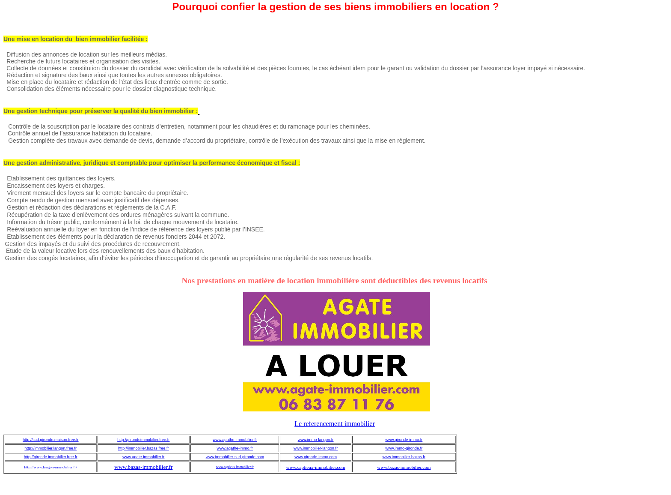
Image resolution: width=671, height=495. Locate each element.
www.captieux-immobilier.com (315, 467)
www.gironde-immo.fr (403, 440)
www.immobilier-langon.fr (316, 448)
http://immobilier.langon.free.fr (50, 448)
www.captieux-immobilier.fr (235, 467)
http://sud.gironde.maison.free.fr (51, 440)
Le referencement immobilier (334, 423)
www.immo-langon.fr (316, 440)
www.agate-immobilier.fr (143, 457)
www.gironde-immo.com (315, 457)
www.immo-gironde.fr (403, 448)
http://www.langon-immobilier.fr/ (50, 467)
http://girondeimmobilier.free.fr (143, 440)
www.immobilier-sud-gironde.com (235, 457)
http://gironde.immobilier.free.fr (50, 457)
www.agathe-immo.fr (235, 448)
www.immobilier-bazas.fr (404, 457)
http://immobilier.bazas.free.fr (143, 448)
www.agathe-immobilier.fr (235, 440)
